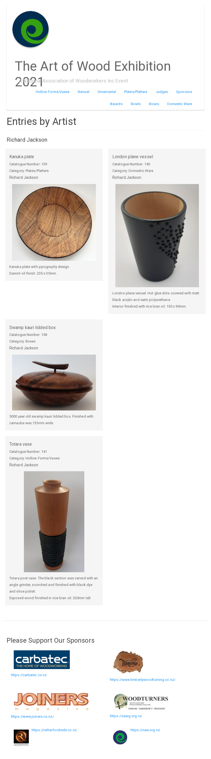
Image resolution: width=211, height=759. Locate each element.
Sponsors (184, 92)
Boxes (154, 104)
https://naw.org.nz (145, 730)
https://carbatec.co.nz (29, 675)
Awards (116, 104)
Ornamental (107, 92)
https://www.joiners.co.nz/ (32, 716)
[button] (54, 222)
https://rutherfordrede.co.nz (54, 730)
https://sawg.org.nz (126, 716)
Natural (83, 92)
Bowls (136, 104)
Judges (162, 92)
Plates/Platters (136, 92)
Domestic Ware (179, 104)
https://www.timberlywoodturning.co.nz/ (142, 680)
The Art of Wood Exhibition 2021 (93, 64)
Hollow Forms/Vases (53, 92)
